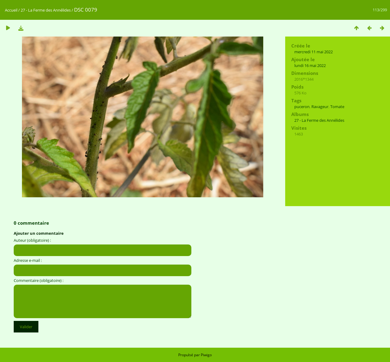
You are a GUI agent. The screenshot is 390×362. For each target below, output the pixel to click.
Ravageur (319, 106)
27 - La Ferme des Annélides (46, 10)
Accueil (11, 10)
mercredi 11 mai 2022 (313, 51)
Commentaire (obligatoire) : (38, 280)
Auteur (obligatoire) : (32, 240)
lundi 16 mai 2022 (310, 65)
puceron (302, 106)
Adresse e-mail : (28, 260)
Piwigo (206, 354)
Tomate (337, 106)
